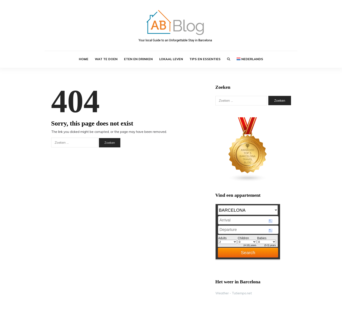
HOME (83, 59)
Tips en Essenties (205, 59)
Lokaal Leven (171, 59)
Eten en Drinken (138, 59)
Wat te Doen (106, 59)
